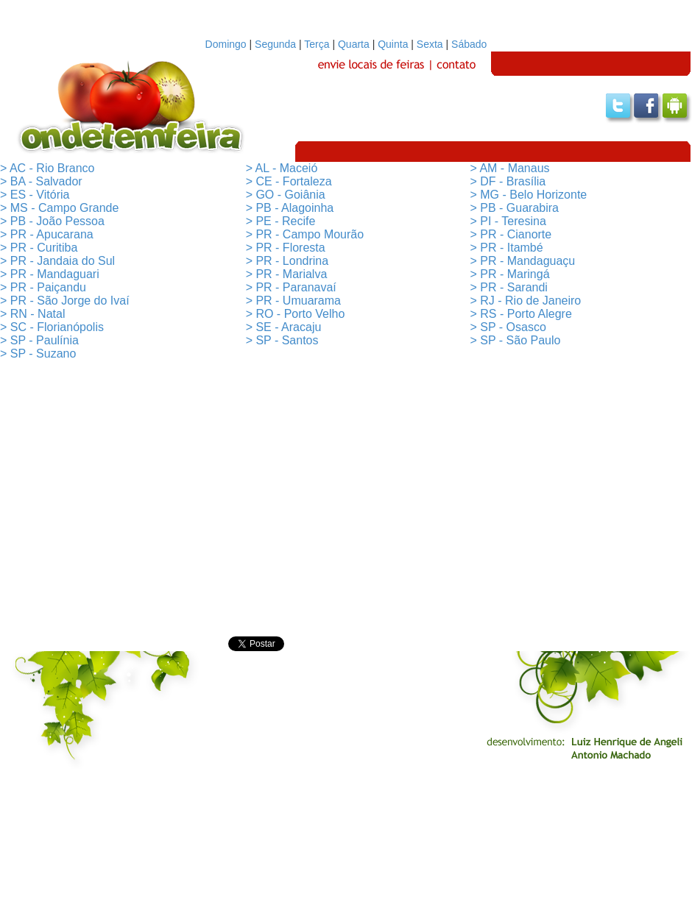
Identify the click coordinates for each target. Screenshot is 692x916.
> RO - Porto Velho (295, 314)
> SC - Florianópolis (52, 327)
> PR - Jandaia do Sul (57, 261)
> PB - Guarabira (514, 208)
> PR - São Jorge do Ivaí (65, 300)
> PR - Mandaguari (49, 274)
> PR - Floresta (285, 247)
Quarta (354, 44)
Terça (316, 44)
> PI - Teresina (508, 221)
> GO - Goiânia (285, 194)
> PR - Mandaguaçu (523, 261)
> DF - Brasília (508, 181)
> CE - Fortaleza (289, 181)
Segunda (275, 44)
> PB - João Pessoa (52, 221)
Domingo (226, 44)
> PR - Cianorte (511, 234)
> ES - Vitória (34, 194)
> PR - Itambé (506, 247)
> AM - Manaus (510, 168)
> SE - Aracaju (284, 327)
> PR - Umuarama (293, 300)
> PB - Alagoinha (290, 208)
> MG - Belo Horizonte (528, 194)
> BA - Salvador (41, 181)
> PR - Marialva (287, 274)
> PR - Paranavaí (291, 287)
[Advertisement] (346, 498)
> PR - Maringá (510, 274)
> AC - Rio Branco (47, 168)
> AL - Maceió (282, 168)
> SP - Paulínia (39, 340)
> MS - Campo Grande (59, 208)
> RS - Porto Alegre (521, 314)
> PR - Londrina (287, 261)
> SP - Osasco (508, 327)
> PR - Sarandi (509, 287)
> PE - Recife (281, 221)
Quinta (393, 44)
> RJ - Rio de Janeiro (526, 300)
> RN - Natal (32, 314)
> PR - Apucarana (46, 234)
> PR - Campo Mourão (305, 234)
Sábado (469, 44)
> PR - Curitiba (38, 247)
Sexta (430, 44)
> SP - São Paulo (515, 340)
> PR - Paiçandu (43, 287)
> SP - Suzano (38, 353)
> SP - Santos (282, 340)
